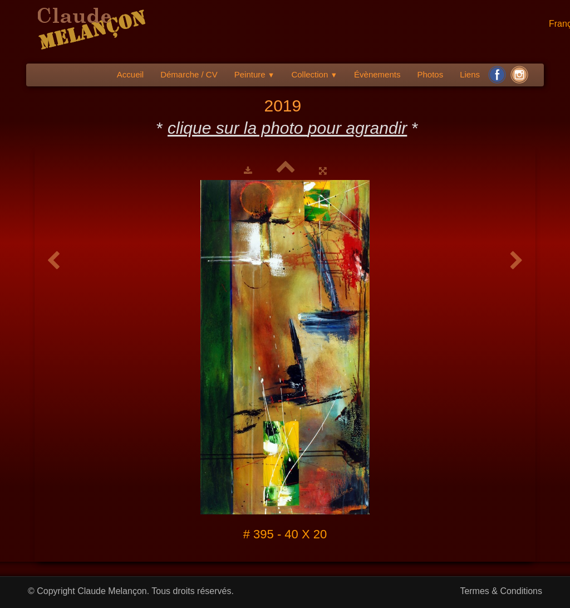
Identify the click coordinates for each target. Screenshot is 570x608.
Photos (430, 74)
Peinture (254, 74)
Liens (470, 74)
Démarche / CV (189, 74)
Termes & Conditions (501, 591)
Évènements (377, 74)
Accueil (130, 74)
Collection (314, 74)
